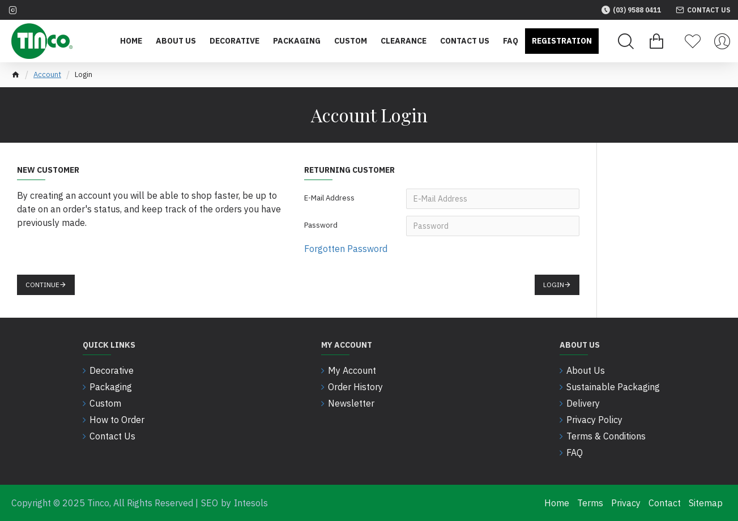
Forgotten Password (345, 248)
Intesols (251, 503)
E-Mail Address (329, 198)
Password (321, 225)
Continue (42, 284)
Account (47, 74)
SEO (209, 503)
